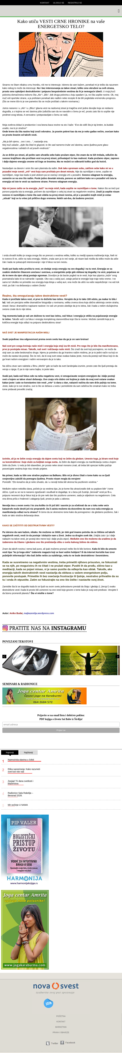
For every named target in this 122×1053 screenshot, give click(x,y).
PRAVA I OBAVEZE (61, 1032)
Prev (4, 656)
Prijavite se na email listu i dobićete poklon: (61, 715)
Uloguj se (58, 3)
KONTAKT (61, 1022)
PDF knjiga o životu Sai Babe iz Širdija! (61, 719)
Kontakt (44, 3)
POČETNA (60, 1016)
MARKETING (61, 1027)
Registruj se (75, 3)
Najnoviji (10, 753)
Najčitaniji (28, 752)
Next (118, 656)
